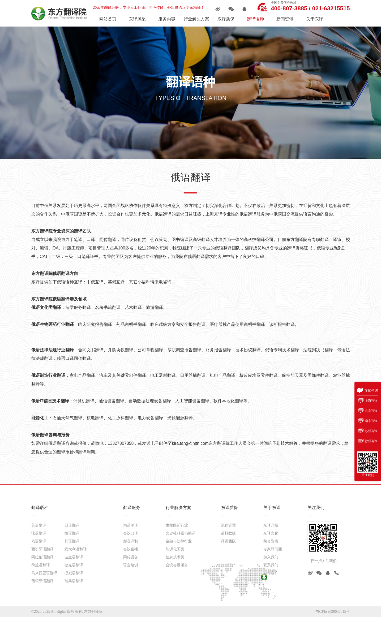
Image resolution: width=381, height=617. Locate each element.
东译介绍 (270, 525)
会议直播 (130, 549)
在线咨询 (371, 390)
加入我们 (270, 557)
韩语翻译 (72, 541)
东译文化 (270, 533)
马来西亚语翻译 (44, 573)
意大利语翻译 (76, 549)
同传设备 (130, 557)
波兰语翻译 (74, 557)
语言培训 (130, 565)
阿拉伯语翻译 (42, 557)
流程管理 (228, 525)
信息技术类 (175, 557)
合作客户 (270, 573)
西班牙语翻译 (42, 549)
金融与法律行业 (179, 541)
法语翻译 (38, 533)
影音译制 (130, 541)
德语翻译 (72, 533)
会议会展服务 (177, 565)
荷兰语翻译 (40, 565)
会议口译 (130, 533)
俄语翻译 (38, 541)
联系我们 (270, 565)
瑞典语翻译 (74, 581)
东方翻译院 (93, 612)
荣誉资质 (270, 541)
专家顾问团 (272, 549)
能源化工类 (175, 549)
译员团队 (228, 541)
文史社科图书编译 (180, 533)
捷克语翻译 (74, 565)
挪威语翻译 (74, 573)
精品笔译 (130, 525)
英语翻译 (38, 525)
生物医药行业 (177, 525)
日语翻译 (72, 525)
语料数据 (228, 533)
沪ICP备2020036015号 (332, 612)
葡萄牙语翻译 (42, 581)
